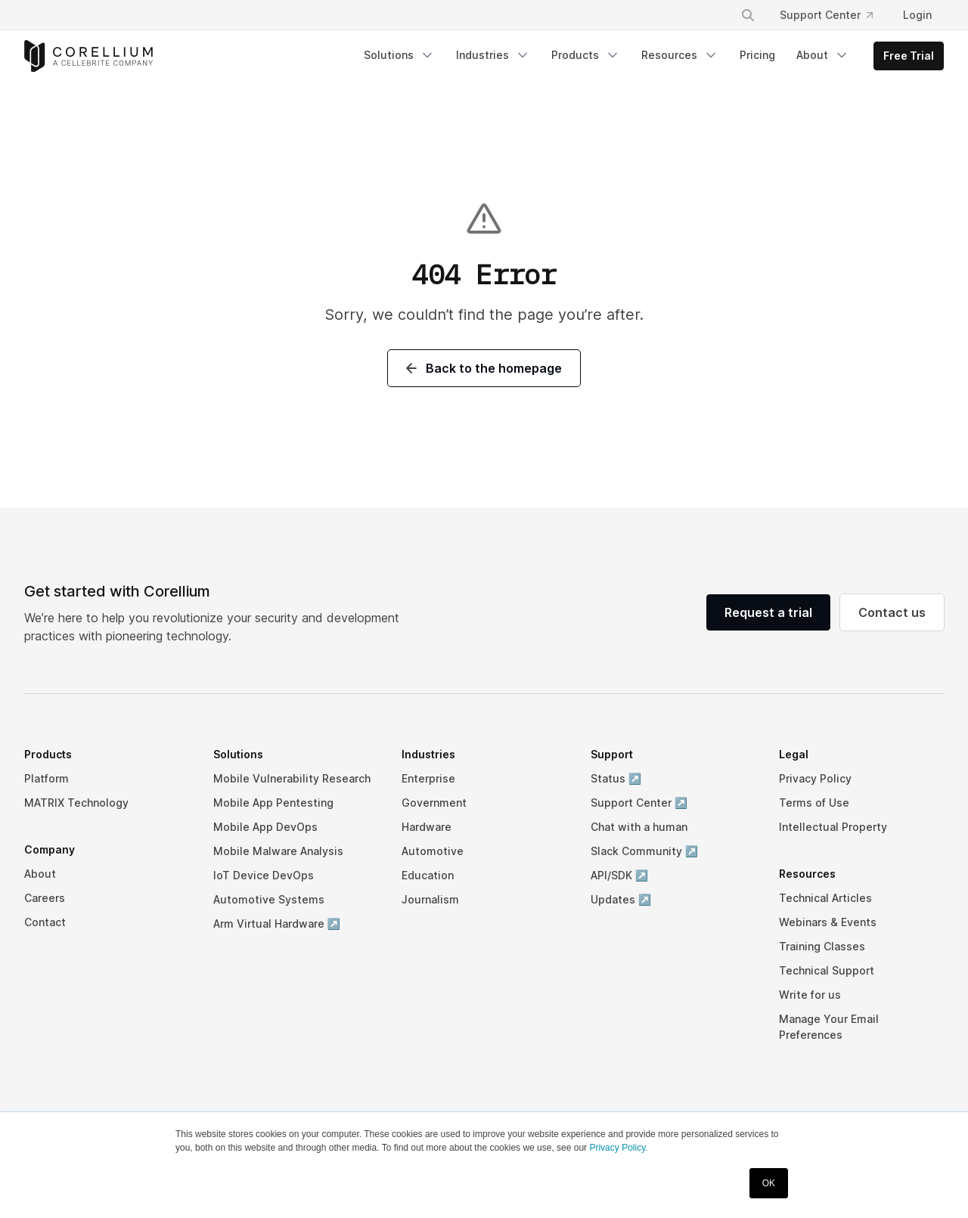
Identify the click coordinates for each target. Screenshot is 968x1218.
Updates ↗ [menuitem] (621, 899)
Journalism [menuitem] (430, 899)
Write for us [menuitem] (810, 994)
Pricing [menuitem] (757, 54)
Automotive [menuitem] (433, 851)
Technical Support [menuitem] (826, 970)
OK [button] (768, 1183)
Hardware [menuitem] (426, 826)
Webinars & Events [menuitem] (827, 922)
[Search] (748, 15)
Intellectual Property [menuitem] (833, 826)
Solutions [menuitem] (399, 55)
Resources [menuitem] (679, 55)
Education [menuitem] (428, 875)
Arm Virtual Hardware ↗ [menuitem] (276, 923)
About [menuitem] (822, 55)
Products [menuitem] (585, 55)
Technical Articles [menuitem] (825, 897)
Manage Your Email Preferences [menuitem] (829, 1026)
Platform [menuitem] (46, 778)
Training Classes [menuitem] (822, 946)
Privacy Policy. (618, 1147)
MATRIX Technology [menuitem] (76, 802)
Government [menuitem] (434, 802)
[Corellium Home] (88, 56)
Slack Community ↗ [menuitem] (644, 851)
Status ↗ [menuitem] (616, 778)
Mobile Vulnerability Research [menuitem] (292, 778)
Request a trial (768, 612)
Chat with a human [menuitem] (639, 826)
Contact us (892, 612)
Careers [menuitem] (44, 897)
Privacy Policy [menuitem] (815, 778)
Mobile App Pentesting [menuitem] (273, 802)
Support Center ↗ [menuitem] (639, 802)
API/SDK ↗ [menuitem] (619, 875)
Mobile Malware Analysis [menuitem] (278, 851)
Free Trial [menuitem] (908, 55)
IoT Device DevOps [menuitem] (263, 875)
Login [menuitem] (917, 14)
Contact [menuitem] (45, 922)
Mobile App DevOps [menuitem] (265, 826)
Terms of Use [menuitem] (814, 802)
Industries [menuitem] (493, 55)
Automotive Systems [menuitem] (268, 899)
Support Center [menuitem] (826, 14)
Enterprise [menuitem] (428, 778)
